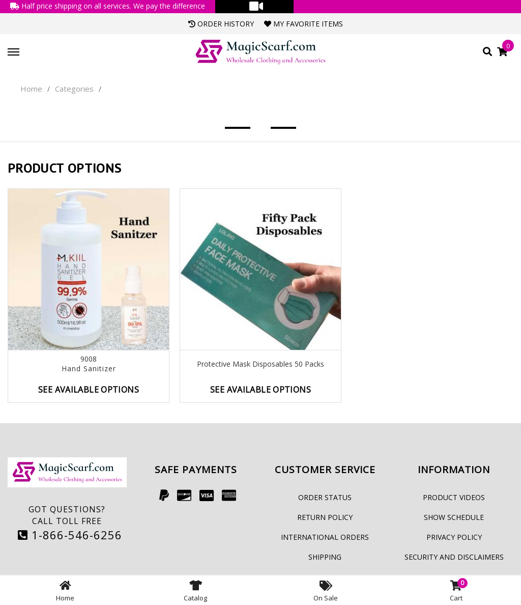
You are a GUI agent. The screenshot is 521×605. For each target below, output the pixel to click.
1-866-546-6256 (70, 534)
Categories (74, 89)
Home (31, 89)
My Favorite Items (303, 24)
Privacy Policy (454, 537)
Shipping (324, 557)
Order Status (325, 497)
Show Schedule (454, 517)
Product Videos (454, 497)
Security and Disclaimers (454, 557)
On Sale (325, 590)
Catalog (195, 590)
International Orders (325, 537)
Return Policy (325, 517)
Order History (221, 24)
